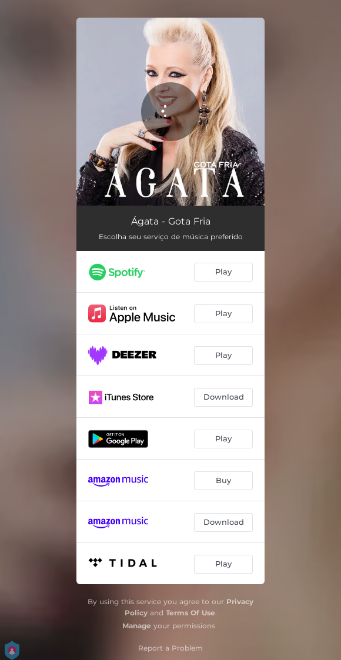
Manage (136, 625)
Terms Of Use (190, 612)
